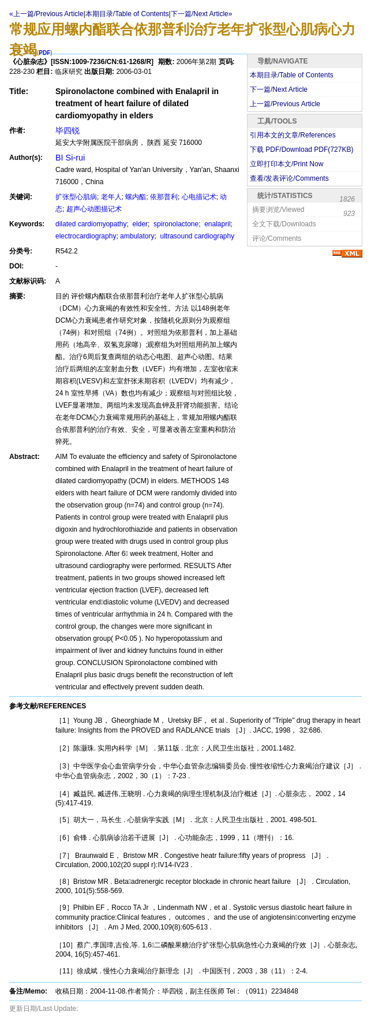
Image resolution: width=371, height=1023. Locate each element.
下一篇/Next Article (279, 89)
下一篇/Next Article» (202, 14)
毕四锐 (67, 130)
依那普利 (164, 197)
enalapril (217, 224)
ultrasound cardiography (196, 236)
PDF (44, 53)
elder (139, 224)
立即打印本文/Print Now (286, 164)
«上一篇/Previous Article (46, 14)
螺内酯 (135, 197)
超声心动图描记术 (94, 209)
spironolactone (175, 224)
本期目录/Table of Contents (127, 14)
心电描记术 (199, 197)
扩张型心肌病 (76, 197)
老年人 (111, 197)
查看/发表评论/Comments (289, 178)
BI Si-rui (70, 157)
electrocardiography (85, 236)
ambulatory (137, 236)
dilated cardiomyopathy (90, 224)
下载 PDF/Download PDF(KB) (301, 149)
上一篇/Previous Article (285, 104)
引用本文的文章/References (293, 135)
